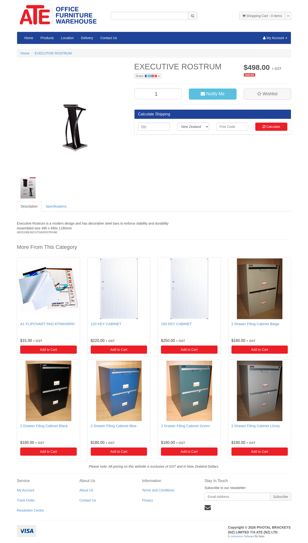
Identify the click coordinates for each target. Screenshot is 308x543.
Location (67, 38)
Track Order (26, 500)
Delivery (87, 38)
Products (47, 38)
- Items (262, 16)
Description (29, 206)
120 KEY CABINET (106, 324)
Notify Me (213, 93)
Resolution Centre (30, 510)
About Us (86, 490)
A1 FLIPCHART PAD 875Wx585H (47, 324)
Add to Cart (48, 350)
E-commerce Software (241, 536)
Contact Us (108, 38)
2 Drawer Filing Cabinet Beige (255, 324)
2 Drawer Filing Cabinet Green (185, 426)
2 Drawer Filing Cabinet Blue (114, 426)
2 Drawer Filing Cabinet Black (44, 426)
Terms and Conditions (158, 490)
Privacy (147, 500)
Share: (148, 76)
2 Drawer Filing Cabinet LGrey (255, 426)
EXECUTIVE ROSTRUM (53, 53)
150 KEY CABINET (176, 324)
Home (28, 38)
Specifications (56, 206)
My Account (25, 490)
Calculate (271, 127)
